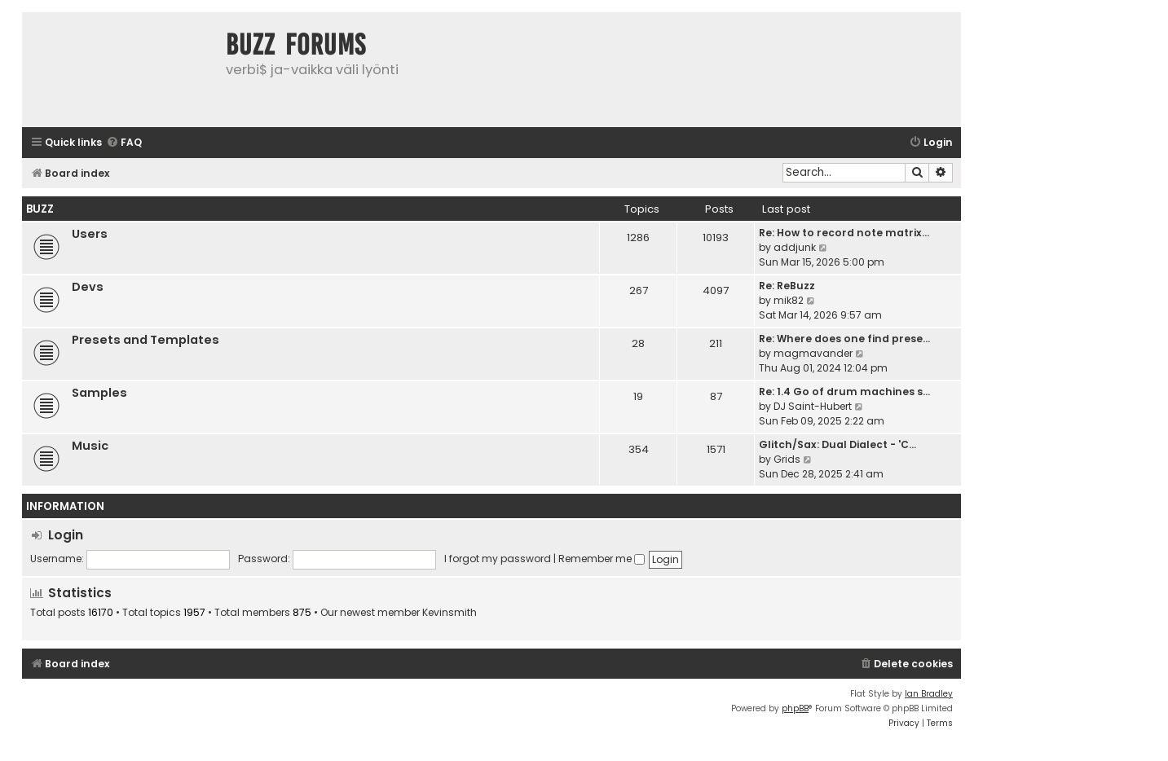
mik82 (789, 300)
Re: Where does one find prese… (844, 338)
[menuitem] (124, 143)
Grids (787, 459)
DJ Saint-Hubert (813, 406)
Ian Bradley (929, 694)
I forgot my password (497, 558)
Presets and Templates (145, 340)
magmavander (813, 353)
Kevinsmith (449, 612)
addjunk (795, 247)
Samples (99, 393)
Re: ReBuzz (787, 286)
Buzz (40, 209)
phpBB (795, 708)
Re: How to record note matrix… (844, 233)
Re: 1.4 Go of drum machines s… (844, 391)
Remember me (601, 558)
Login (65, 534)
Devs (88, 287)
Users (90, 234)
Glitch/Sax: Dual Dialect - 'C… (837, 444)
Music (90, 446)
